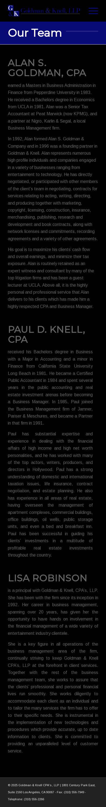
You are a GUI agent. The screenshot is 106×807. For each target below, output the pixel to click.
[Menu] (90, 11)
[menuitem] (90, 11)
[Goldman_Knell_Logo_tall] (44, 11)
